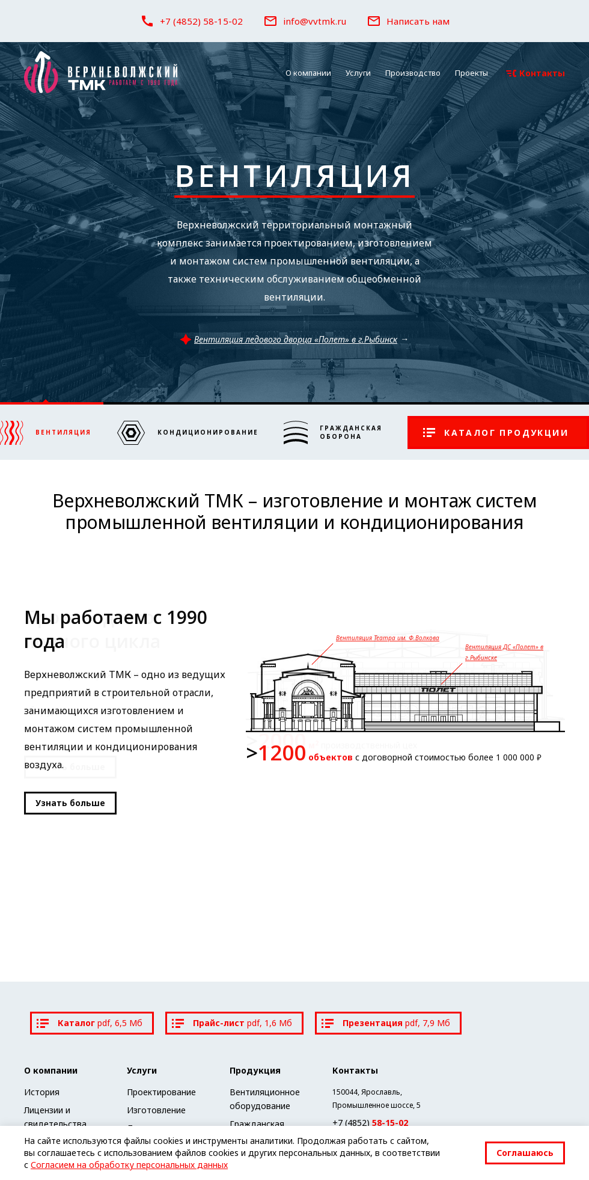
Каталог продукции (496, 432)
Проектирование (161, 1092)
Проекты (471, 72)
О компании (308, 72)
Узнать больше (70, 803)
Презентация (386, 1023)
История (42, 1092)
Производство (413, 72)
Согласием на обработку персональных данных (129, 1164)
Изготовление (156, 1110)
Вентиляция (294, 176)
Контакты (535, 73)
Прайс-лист (232, 1023)
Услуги (358, 72)
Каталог (89, 1023)
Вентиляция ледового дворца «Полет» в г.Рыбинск (288, 339)
